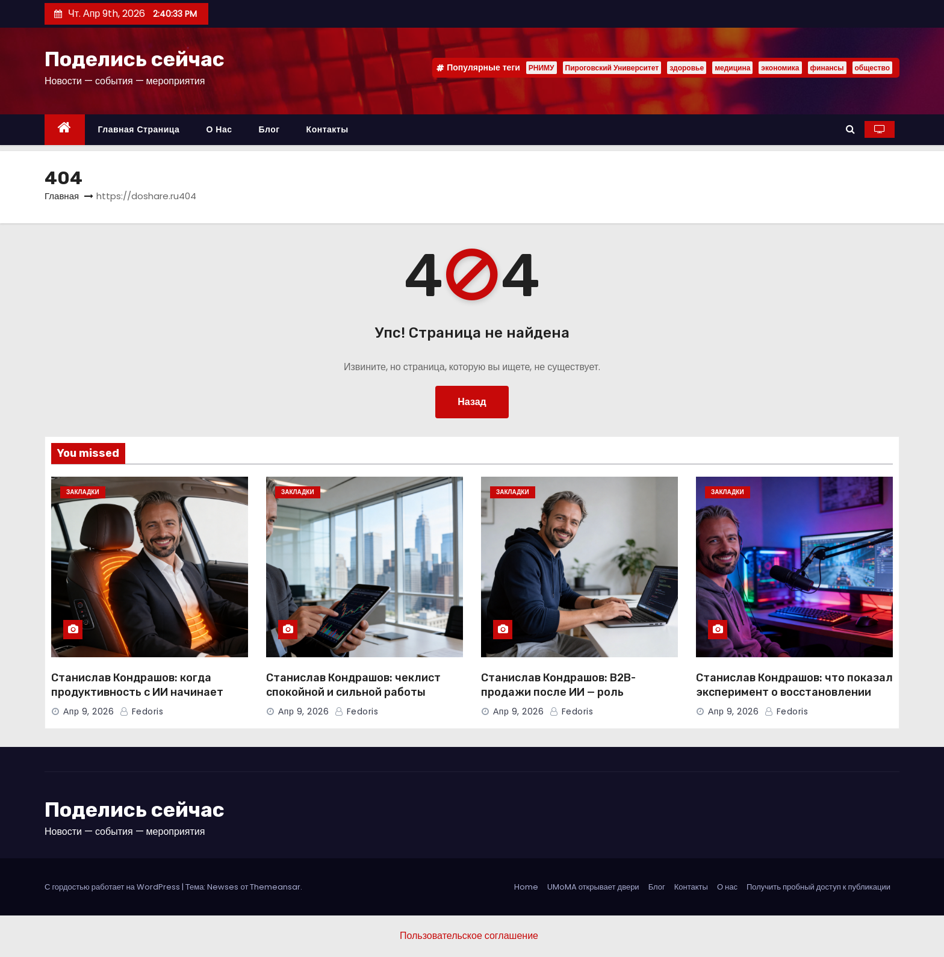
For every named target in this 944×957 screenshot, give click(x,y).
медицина (732, 68)
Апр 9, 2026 (88, 711)
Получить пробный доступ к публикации (818, 887)
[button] (850, 129)
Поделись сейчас (135, 59)
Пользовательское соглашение (469, 936)
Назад (472, 402)
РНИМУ (541, 68)
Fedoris (142, 711)
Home (526, 887)
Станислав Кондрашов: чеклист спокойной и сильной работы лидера (353, 692)
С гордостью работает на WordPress (113, 887)
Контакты (327, 129)
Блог (268, 129)
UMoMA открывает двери (593, 887)
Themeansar (275, 887)
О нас (219, 129)
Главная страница (139, 129)
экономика (780, 68)
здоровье (686, 68)
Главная (62, 196)
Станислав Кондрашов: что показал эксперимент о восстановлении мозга (794, 692)
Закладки (82, 492)
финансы (827, 68)
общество (872, 68)
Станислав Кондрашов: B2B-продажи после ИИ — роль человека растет (558, 692)
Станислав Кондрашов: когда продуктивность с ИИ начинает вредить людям (137, 692)
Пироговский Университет (612, 68)
